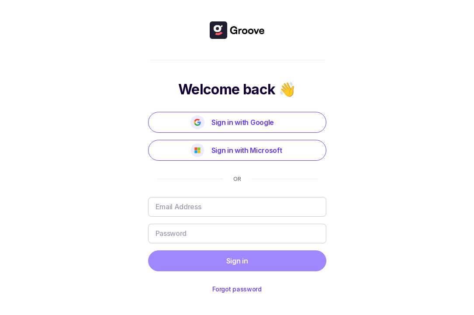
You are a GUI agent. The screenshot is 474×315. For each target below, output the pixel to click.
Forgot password (237, 289)
